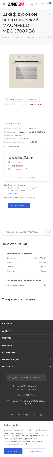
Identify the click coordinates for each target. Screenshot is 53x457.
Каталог (7, 324)
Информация (10, 359)
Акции (6, 331)
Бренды (7, 345)
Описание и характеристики (22, 232)
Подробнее (13, 194)
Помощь (7, 366)
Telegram (19, 415)
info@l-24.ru (28, 395)
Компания (8, 352)
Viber (34, 415)
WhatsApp (41, 415)
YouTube (26, 415)
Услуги (6, 338)
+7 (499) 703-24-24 (27, 386)
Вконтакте (12, 415)
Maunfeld (18, 135)
